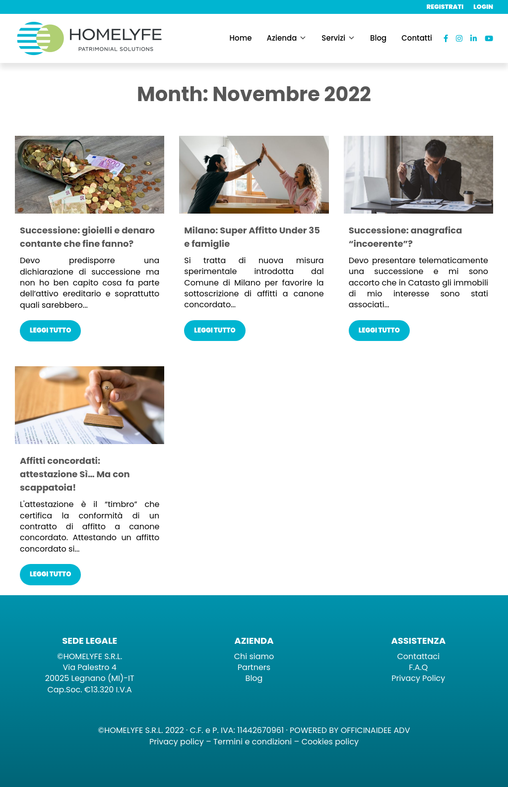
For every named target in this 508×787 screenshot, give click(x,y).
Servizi (333, 38)
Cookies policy (330, 741)
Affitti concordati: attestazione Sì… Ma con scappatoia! (75, 474)
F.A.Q (418, 667)
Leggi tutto (50, 330)
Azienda (282, 38)
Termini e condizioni (252, 741)
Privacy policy (176, 741)
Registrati (445, 6)
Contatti (416, 38)
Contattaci (418, 656)
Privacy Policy (418, 678)
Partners (254, 667)
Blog (378, 38)
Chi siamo (254, 656)
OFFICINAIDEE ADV (375, 730)
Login (483, 6)
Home (241, 38)
